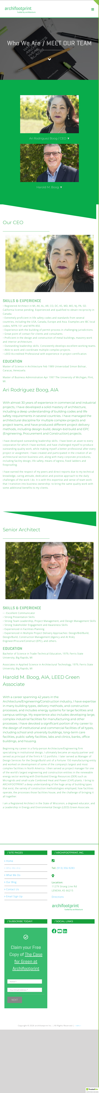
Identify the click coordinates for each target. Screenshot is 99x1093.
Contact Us (12, 889)
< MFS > (78, 1026)
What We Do (13, 875)
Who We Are (13, 868)
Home (9, 861)
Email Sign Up (14, 896)
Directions (58, 896)
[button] (92, 1090)
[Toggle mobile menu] (93, 9)
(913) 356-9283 (66, 868)
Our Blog (11, 882)
